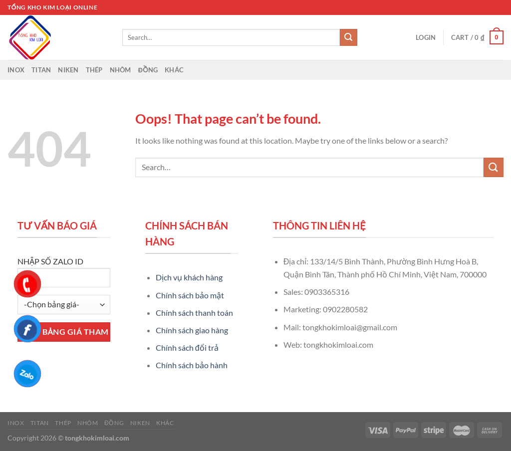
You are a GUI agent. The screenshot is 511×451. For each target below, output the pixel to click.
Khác (174, 70)
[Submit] (348, 37)
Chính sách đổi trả (187, 347)
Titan (41, 70)
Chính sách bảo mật (190, 295)
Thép (94, 70)
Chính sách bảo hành (192, 365)
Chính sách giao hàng (192, 330)
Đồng (148, 70)
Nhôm (120, 70)
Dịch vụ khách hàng (189, 277)
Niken (68, 70)
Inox (15, 70)
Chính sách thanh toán (194, 312)
